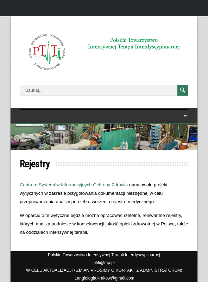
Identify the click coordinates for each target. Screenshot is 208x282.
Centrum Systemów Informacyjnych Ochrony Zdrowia (74, 184)
